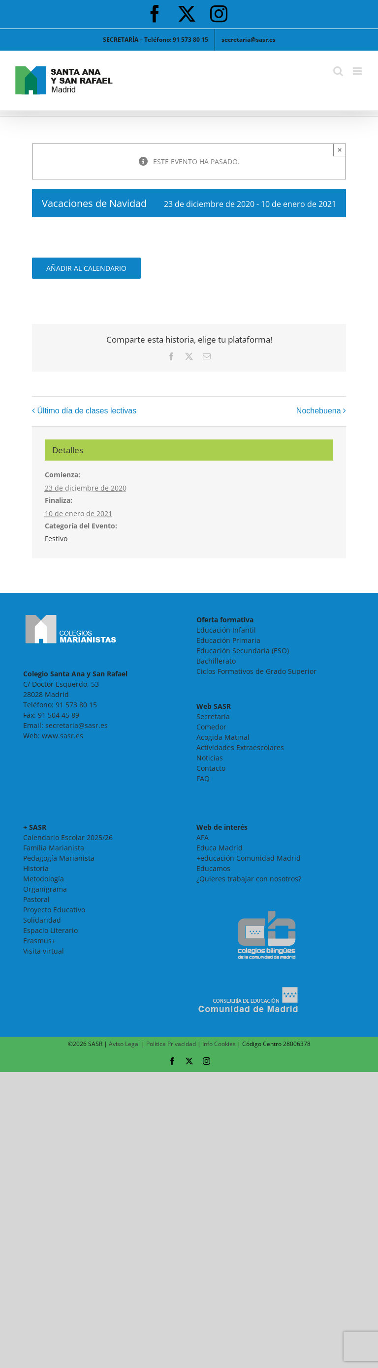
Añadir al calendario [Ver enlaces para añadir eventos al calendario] (86, 268)
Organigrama (45, 889)
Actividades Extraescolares (240, 747)
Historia (36, 868)
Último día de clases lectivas (86, 411)
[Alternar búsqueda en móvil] (338, 71)
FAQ (203, 778)
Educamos (213, 868)
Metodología (43, 878)
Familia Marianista (53, 847)
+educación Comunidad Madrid (248, 858)
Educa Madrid (219, 847)
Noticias (209, 757)
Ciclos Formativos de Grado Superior (256, 671)
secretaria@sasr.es (76, 725)
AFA (202, 837)
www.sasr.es (62, 735)
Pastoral (36, 899)
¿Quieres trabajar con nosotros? (248, 878)
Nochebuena (318, 411)
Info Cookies (219, 1044)
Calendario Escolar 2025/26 (68, 837)
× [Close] (340, 150)
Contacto (210, 768)
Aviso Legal (124, 1044)
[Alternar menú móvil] (358, 71)
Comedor (211, 726)
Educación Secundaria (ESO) (242, 650)
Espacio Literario (50, 930)
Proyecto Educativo (54, 909)
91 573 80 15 (76, 704)
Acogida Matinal (223, 737)
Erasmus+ (39, 940)
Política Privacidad (171, 1044)
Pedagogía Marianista (58, 858)
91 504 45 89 (58, 715)
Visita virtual (43, 951)
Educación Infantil (226, 630)
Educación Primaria (228, 640)
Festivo (56, 538)
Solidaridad (42, 920)
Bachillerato (216, 661)
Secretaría (213, 716)
